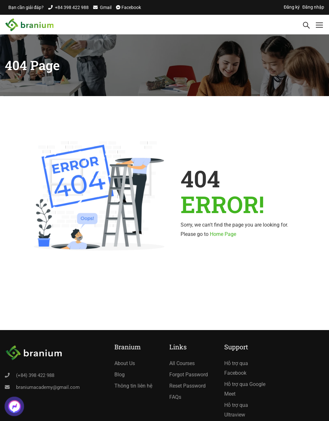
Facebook (130, 7)
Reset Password (187, 386)
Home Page (223, 234)
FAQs (175, 397)
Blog (119, 375)
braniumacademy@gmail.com (48, 387)
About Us (124, 363)
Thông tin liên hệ (133, 386)
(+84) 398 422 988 (35, 375)
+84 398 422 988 (72, 7)
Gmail (105, 7)
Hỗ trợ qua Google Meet (244, 389)
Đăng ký (292, 7)
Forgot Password (188, 375)
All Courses (182, 363)
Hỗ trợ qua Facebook (236, 368)
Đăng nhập (313, 7)
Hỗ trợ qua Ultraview (236, 410)
